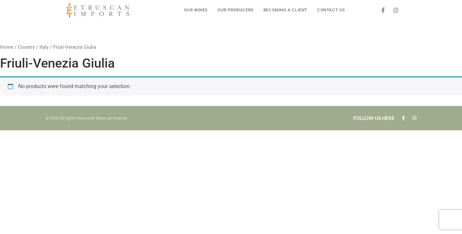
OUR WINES (196, 9)
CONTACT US (331, 9)
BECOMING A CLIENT (285, 9)
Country (26, 47)
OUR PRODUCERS (235, 9)
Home (6, 47)
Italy (44, 47)
